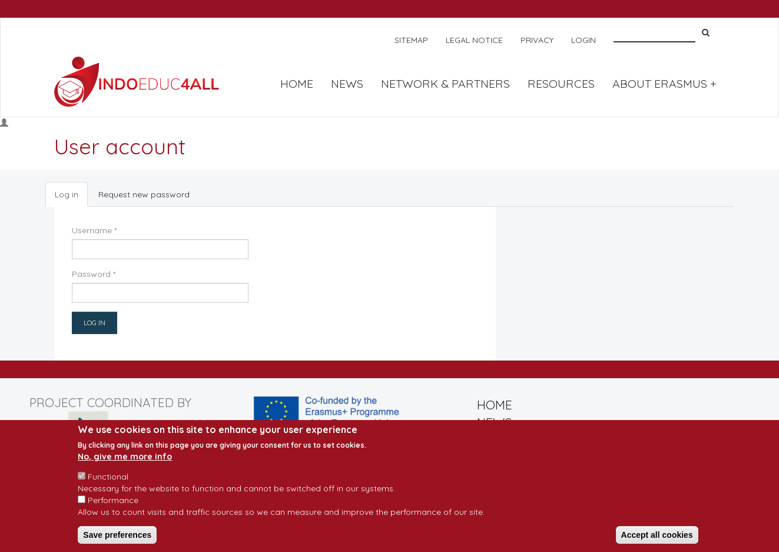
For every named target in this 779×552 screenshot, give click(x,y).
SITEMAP (411, 40)
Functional (108, 482)
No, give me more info (125, 462)
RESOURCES (561, 84)
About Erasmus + (664, 84)
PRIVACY (537, 40)
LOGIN (583, 40)
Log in (71, 198)
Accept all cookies (657, 541)
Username (94, 230)
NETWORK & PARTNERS (445, 84)
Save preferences (117, 541)
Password (93, 274)
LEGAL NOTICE (474, 40)
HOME (296, 84)
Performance (113, 506)
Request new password (144, 194)
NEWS (347, 84)
